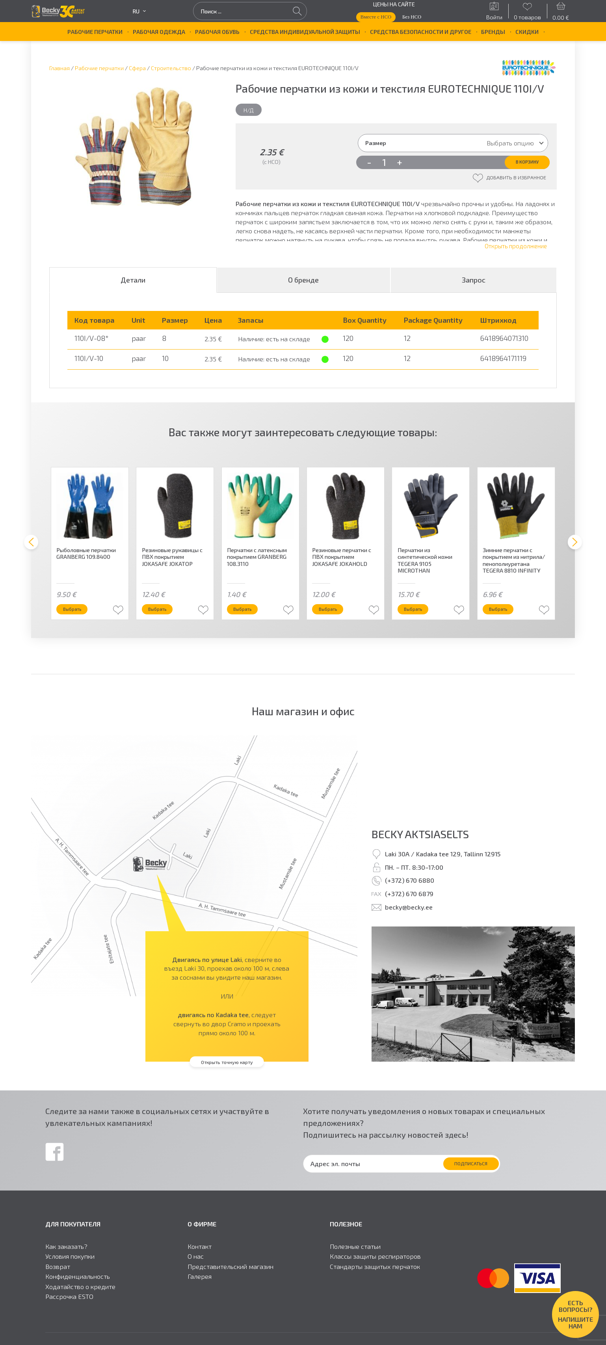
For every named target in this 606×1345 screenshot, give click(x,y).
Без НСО (411, 17)
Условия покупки (70, 1266)
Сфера (137, 67)
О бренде (303, 288)
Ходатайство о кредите (80, 1296)
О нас (196, 1266)
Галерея (200, 1286)
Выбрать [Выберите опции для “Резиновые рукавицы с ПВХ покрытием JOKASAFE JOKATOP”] (165, 615)
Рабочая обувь (217, 31)
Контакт (200, 1256)
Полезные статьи (355, 1256)
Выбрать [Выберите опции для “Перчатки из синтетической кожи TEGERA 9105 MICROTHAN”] (420, 615)
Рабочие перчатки (95, 31)
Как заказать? (66, 1256)
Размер (375, 142)
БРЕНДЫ (493, 31)
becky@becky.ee (409, 916)
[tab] (133, 288)
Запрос (473, 288)
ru (139, 11)
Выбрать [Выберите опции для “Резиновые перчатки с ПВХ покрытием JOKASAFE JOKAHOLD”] (335, 615)
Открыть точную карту (226, 1071)
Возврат (57, 1276)
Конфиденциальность (77, 1286)
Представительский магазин (230, 1276)
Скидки (527, 31)
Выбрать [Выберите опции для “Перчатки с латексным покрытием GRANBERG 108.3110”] (250, 615)
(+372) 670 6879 (409, 903)
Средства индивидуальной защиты (305, 31)
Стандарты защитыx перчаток (375, 1276)
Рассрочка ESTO (69, 1306)
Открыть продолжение (516, 254)
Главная (59, 67)
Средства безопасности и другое (420, 31)
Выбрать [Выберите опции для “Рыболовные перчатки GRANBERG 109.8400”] (80, 615)
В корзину (517, 163)
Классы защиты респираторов (375, 1266)
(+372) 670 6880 (409, 889)
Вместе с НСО (376, 17)
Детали (133, 288)
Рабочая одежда (159, 31)
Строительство (171, 67)
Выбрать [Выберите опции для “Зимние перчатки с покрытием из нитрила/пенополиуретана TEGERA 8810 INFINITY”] (505, 615)
